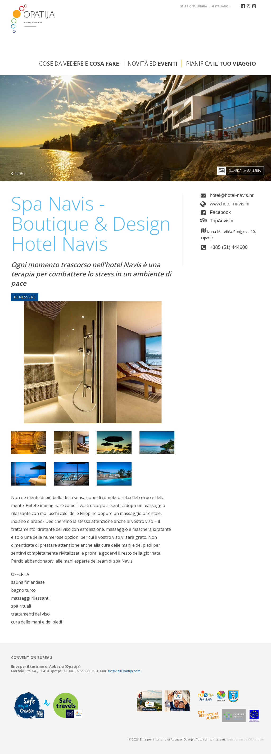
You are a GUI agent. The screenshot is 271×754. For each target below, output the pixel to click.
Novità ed (153, 63)
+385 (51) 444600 (229, 247)
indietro (18, 173)
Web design (235, 739)
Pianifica (221, 63)
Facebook (220, 212)
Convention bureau (31, 657)
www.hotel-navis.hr (230, 203)
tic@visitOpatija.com (124, 670)
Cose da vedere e (79, 63)
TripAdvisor (222, 220)
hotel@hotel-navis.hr (232, 195)
